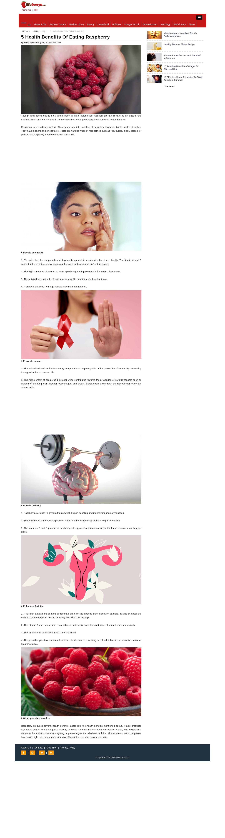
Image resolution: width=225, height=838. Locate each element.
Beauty (90, 24)
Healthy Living (76, 24)
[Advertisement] (81, 160)
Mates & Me (40, 24)
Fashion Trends (58, 24)
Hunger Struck (131, 24)
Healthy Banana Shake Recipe (179, 44)
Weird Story (180, 24)
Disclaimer (51, 747)
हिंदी (36, 10)
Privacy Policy (67, 747)
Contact (39, 747)
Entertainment (150, 24)
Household (103, 24)
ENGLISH (26, 10)
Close (23, 23)
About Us (26, 747)
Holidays (116, 24)
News (192, 24)
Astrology (165, 24)
